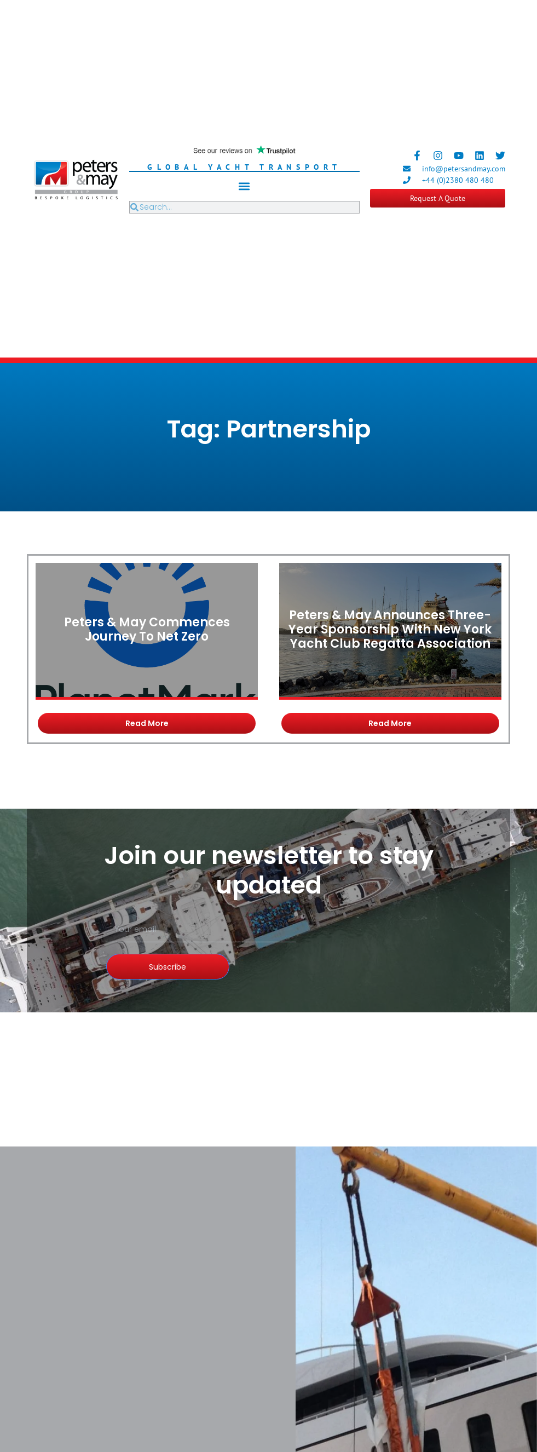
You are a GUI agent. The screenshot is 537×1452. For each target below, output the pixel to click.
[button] (244, 186)
